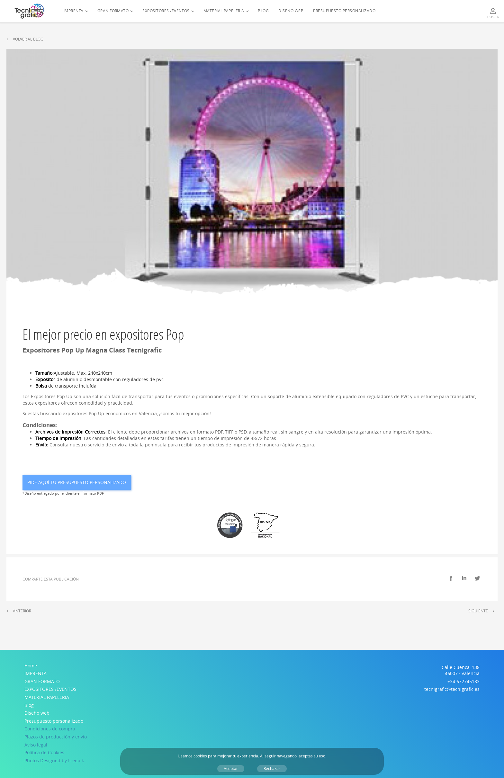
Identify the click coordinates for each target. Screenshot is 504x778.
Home (30, 666)
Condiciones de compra (49, 729)
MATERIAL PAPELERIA (223, 10)
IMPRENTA (74, 10)
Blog (263, 10)
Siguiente (478, 611)
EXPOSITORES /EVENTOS (166, 10)
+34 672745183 (463, 681)
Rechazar (272, 768)
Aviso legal (35, 745)
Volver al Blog (28, 39)
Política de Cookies (44, 752)
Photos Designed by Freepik (54, 760)
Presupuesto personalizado (344, 10)
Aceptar (231, 768)
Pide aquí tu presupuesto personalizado (76, 482)
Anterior (22, 611)
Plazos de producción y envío (55, 737)
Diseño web (290, 10)
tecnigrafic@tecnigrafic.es (452, 689)
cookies (200, 756)
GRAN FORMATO (113, 10)
